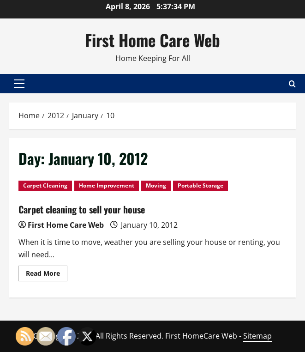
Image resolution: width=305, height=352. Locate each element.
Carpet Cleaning (45, 185)
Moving (156, 185)
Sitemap (257, 336)
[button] (19, 83)
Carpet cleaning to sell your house (81, 209)
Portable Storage (200, 185)
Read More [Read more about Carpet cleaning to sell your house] (46, 274)
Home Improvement (106, 185)
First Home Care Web (152, 40)
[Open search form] (292, 83)
